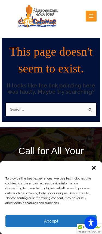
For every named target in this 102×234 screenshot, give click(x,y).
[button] (94, 168)
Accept (51, 221)
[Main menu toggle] (91, 16)
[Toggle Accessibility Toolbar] (91, 223)
